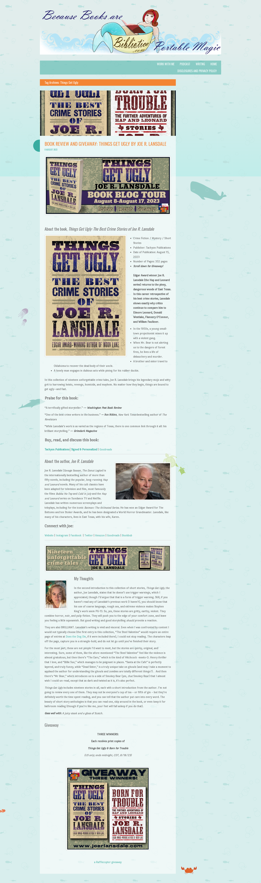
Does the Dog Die (76, 636)
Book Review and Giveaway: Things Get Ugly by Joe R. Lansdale (105, 143)
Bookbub (127, 535)
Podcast (185, 64)
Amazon (100, 535)
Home (213, 64)
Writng (200, 64)
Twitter (88, 535)
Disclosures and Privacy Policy (197, 71)
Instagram (62, 535)
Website (49, 535)
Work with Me (165, 64)
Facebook (76, 535)
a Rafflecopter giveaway (108, 862)
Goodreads (106, 449)
